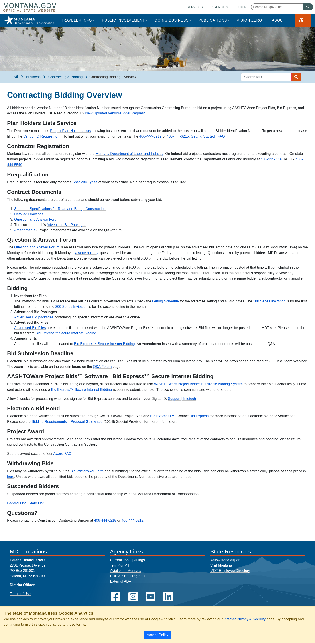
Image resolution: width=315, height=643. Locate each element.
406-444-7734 (272, 159)
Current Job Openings (127, 560)
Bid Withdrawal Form (87, 471)
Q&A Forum (102, 367)
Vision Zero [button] (249, 20)
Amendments (24, 230)
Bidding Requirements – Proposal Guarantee (67, 421)
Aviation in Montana (125, 571)
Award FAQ (62, 453)
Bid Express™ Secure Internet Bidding (65, 333)
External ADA (120, 581)
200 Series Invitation (71, 306)
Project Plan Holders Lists (70, 131)
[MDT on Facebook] (115, 596)
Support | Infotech (182, 399)
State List (36, 503)
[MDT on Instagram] (133, 596)
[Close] (157, 635)
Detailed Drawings (28, 214)
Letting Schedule (165, 301)
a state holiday (86, 253)
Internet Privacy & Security (245, 619)
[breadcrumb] (16, 77)
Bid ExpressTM (162, 416)
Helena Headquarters (27, 560)
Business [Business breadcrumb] (33, 77)
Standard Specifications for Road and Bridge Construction (60, 209)
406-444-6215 (178, 136)
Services (195, 7)
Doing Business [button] (172, 20)
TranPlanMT (119, 565)
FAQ (221, 136)
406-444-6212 (150, 136)
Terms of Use (20, 594)
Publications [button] (212, 20)
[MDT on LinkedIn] (168, 596)
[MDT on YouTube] (150, 596)
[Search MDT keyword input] (266, 77)
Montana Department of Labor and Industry (129, 154)
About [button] (278, 20)
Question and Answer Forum (36, 219)
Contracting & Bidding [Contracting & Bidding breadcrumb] (65, 77)
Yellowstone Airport (225, 560)
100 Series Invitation (269, 301)
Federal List (16, 503)
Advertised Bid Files (30, 328)
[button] (303, 20)
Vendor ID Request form (42, 136)
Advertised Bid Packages (66, 225)
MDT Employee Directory (230, 571)
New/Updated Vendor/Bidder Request (115, 113)
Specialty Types (84, 182)
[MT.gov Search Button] (308, 6)
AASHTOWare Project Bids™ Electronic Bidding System (198, 384)
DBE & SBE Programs (127, 576)
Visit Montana (221, 565)
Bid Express (199, 416)
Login (242, 7)
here (10, 477)
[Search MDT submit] (296, 77)
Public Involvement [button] (123, 20)
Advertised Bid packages (33, 317)
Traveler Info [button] (76, 20)
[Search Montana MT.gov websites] (282, 6)
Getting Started (203, 136)
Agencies (219, 7)
